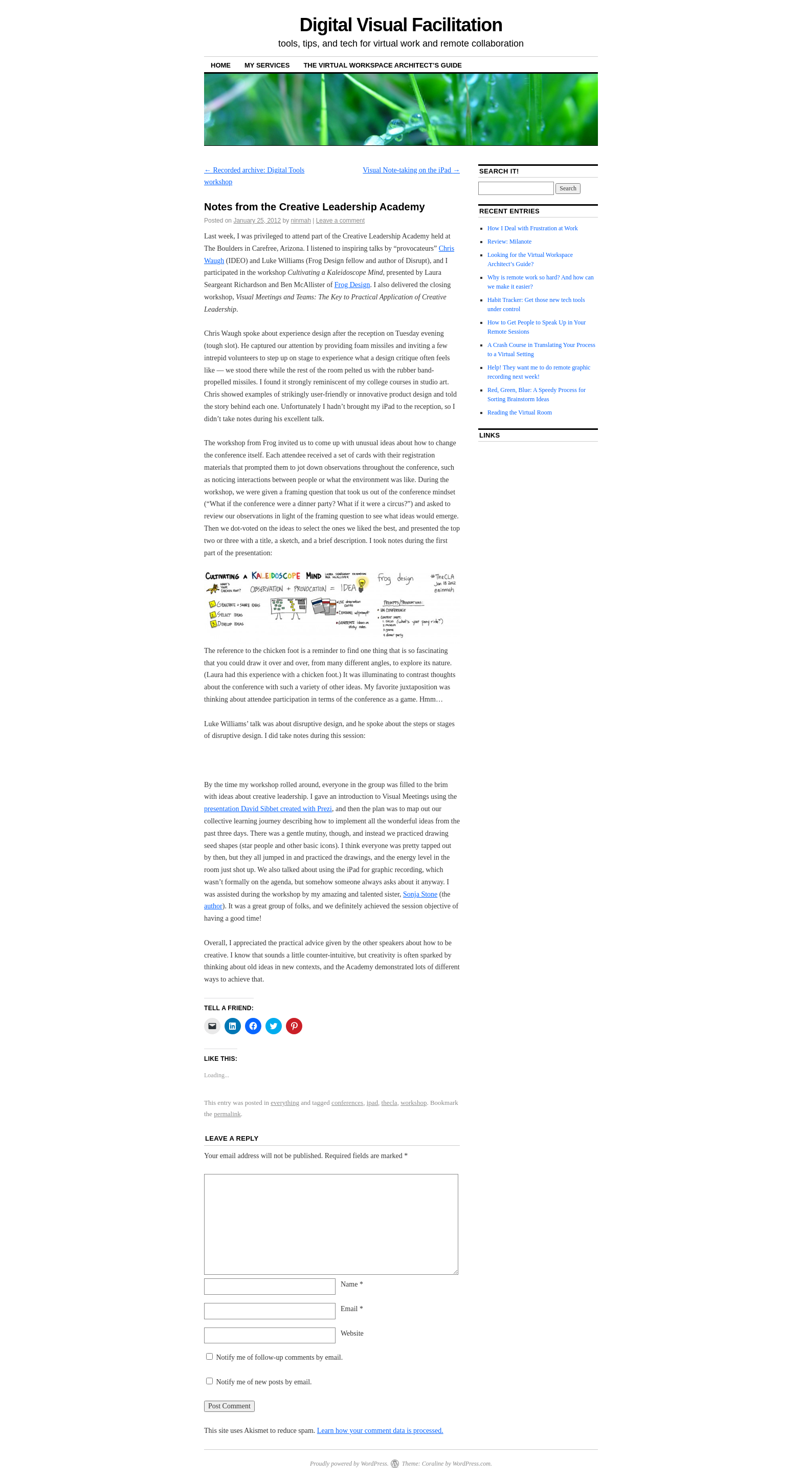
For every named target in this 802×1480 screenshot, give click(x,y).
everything (285, 1102)
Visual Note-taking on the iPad (411, 170)
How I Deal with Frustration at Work (532, 228)
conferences (347, 1102)
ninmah (301, 220)
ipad (372, 1102)
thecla (389, 1102)
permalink (227, 1114)
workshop (413, 1102)
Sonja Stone (420, 894)
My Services (266, 65)
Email (352, 1309)
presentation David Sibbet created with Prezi (268, 809)
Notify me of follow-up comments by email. (279, 1357)
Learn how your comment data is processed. (380, 1430)
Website (352, 1333)
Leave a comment (340, 220)
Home (221, 65)
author (213, 906)
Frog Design (352, 285)
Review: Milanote (509, 241)
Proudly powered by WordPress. (349, 1463)
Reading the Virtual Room (519, 412)
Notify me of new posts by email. (264, 1382)
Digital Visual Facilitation (401, 24)
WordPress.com (472, 1463)
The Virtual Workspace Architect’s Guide (382, 65)
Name (352, 1284)
